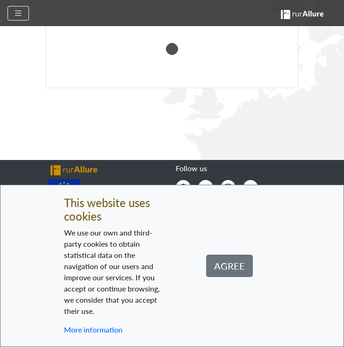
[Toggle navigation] (18, 13)
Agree (229, 265)
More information (93, 329)
